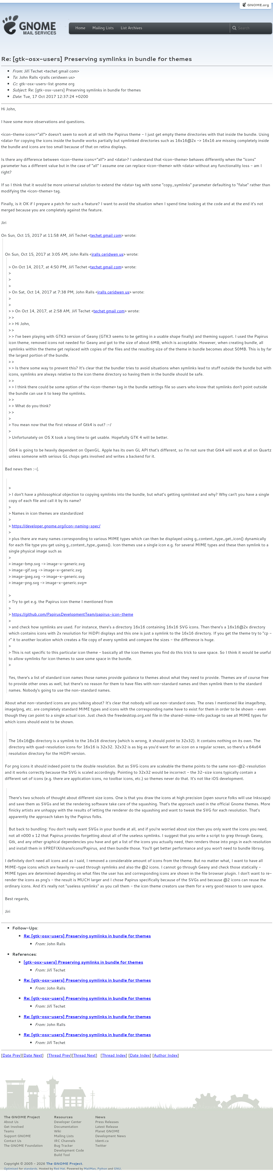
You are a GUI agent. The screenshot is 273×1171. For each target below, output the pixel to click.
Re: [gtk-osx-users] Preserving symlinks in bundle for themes (87, 936)
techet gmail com (105, 235)
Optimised (11, 1168)
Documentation (66, 1126)
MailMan (90, 1168)
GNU (117, 1168)
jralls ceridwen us (107, 254)
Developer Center (67, 1122)
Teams (9, 1131)
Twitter (100, 1145)
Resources (63, 1117)
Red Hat (59, 1168)
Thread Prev (59, 1055)
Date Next (32, 1055)
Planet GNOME (107, 1131)
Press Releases (107, 1122)
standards (30, 1168)
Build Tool (62, 1155)
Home (80, 27)
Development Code (69, 1150)
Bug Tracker (63, 1145)
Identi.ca (102, 1141)
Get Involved (14, 1126)
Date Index (140, 1055)
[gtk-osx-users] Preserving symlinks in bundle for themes (83, 962)
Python (102, 1168)
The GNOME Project (22, 1117)
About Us (11, 1122)
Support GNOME (17, 1136)
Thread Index (114, 1055)
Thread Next (84, 1055)
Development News (110, 1136)
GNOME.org (258, 5)
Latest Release (106, 1126)
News (100, 1117)
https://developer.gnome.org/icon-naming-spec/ (56, 526)
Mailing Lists (103, 27)
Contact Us (12, 1141)
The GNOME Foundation (23, 1145)
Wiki (57, 1131)
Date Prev (12, 1055)
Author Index (166, 1055)
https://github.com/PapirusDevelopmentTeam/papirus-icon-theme (72, 614)
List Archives (131, 27)
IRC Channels (64, 1141)
